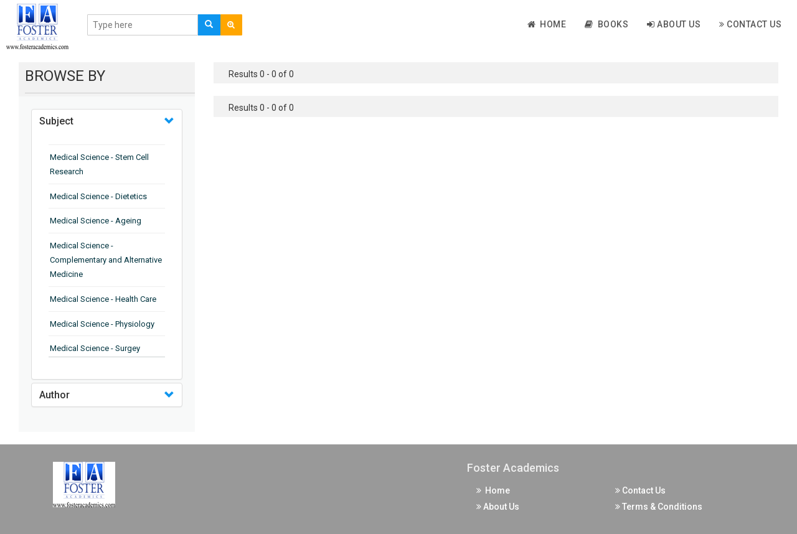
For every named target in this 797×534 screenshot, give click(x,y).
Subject (56, 121)
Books (606, 24)
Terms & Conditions (658, 507)
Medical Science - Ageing (95, 220)
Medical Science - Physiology (102, 324)
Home (547, 24)
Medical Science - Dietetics (98, 196)
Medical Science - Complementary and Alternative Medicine (106, 260)
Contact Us (750, 24)
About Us (673, 24)
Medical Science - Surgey (95, 348)
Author (54, 395)
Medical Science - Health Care (103, 299)
